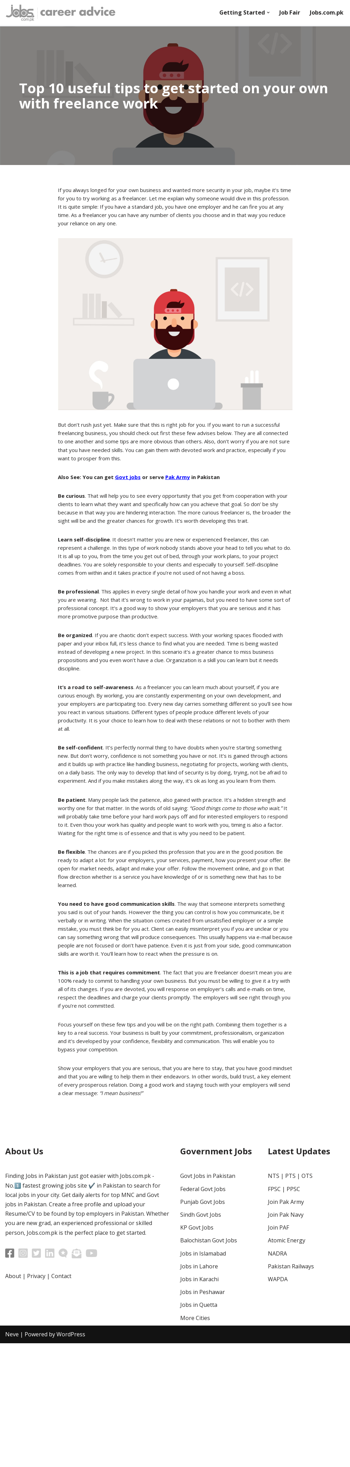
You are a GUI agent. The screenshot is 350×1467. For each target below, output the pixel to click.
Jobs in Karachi (199, 1403)
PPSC (293, 1313)
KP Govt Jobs (196, 1351)
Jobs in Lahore (199, 1390)
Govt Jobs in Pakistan (207, 1300)
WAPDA (278, 1403)
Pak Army (183, 488)
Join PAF (278, 1351)
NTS (273, 1300)
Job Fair (285, 13)
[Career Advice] (60, 12)
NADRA (277, 1377)
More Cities (195, 1442)
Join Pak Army (286, 1325)
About (13, 1400)
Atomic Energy (286, 1364)
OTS (307, 1300)
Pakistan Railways (291, 1390)
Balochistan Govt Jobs (208, 1364)
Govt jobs (131, 488)
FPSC (274, 1313)
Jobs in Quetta (198, 1428)
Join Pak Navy (286, 1338)
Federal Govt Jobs (203, 1313)
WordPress (70, 1458)
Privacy (36, 1400)
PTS (290, 1300)
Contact (61, 1400)
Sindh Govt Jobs (200, 1338)
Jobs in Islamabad (203, 1377)
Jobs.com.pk (325, 13)
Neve (12, 1458)
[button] (262, 12)
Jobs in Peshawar (202, 1416)
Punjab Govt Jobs (202, 1325)
